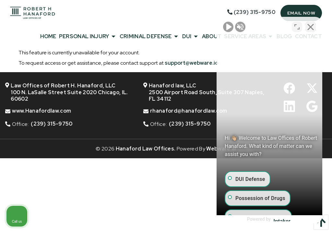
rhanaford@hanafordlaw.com (188, 111)
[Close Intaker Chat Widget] (310, 26)
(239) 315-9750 (51, 124)
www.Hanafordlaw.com (41, 111)
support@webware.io (191, 63)
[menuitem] (47, 36)
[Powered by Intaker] (276, 219)
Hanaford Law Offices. (146, 148)
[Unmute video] (217, 26)
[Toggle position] (297, 26)
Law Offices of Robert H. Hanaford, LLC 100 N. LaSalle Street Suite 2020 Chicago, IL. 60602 (66, 93)
